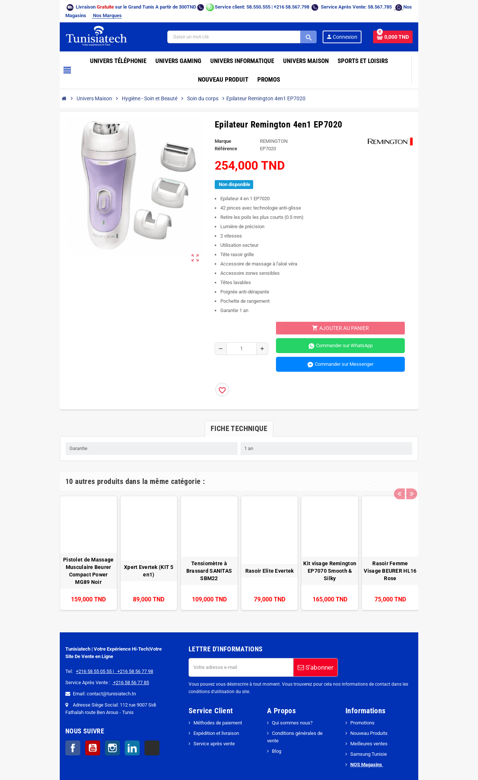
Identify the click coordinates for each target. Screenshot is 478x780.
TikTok (107, 729)
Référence (218, 122)
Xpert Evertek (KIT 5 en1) (125, 556)
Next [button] (457, 455)
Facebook (28, 729)
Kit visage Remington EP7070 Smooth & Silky (353, 556)
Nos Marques (410, 7)
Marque (215, 115)
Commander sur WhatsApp (361, 320)
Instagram (67, 729)
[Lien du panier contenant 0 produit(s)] (437, 29)
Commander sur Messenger (361, 338)
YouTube (47, 729)
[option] (49, 531)
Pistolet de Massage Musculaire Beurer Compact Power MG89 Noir (49, 556)
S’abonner (301, 649)
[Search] (281, 29)
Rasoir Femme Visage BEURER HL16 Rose (429, 556)
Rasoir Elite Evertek (277, 556)
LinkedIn (87, 729)
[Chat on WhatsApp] (165, 7)
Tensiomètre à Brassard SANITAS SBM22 (200, 556)
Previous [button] (445, 455)
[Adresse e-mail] (226, 649)
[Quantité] (235, 322)
